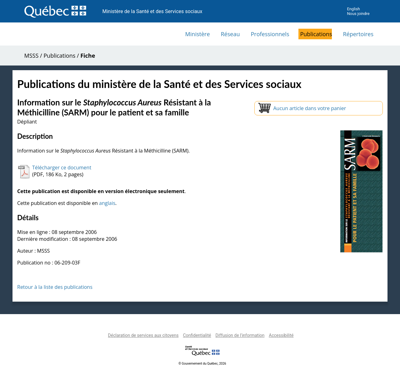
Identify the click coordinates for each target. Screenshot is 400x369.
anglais (107, 203)
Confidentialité (197, 335)
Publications (316, 34)
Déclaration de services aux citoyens (143, 335)
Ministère (197, 34)
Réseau (230, 34)
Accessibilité (281, 335)
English (353, 9)
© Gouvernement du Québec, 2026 (202, 363)
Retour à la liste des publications (54, 287)
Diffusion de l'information (239, 335)
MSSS (31, 55)
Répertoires (358, 34)
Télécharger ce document (61, 167)
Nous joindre (358, 13)
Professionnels (270, 34)
